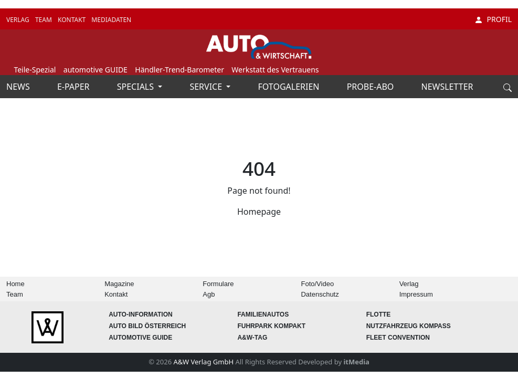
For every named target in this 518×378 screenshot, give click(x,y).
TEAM (44, 19)
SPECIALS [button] (136, 86)
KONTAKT (72, 19)
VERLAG (18, 19)
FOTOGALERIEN (290, 86)
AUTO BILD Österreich (147, 326)
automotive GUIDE (96, 70)
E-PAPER (74, 86)
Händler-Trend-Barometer (179, 70)
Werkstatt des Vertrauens (275, 70)
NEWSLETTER (447, 86)
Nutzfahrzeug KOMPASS (408, 326)
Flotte (378, 314)
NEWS (19, 86)
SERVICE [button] (206, 86)
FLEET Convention (398, 337)
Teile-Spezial (35, 70)
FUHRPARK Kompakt (271, 326)
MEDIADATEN (111, 19)
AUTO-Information (141, 314)
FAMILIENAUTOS (263, 314)
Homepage (259, 211)
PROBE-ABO (371, 86)
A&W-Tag (252, 337)
